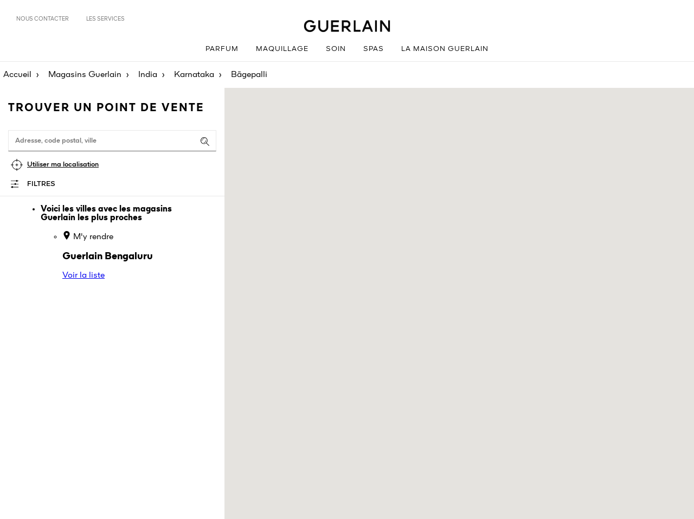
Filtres (41, 184)
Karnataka (194, 75)
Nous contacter (42, 19)
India (147, 75)
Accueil (17, 75)
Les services (105, 19)
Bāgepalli (249, 75)
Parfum (222, 49)
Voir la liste (83, 275)
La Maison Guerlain (445, 49)
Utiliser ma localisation (63, 164)
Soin (336, 49)
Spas (373, 49)
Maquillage (282, 49)
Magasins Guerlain (84, 75)
